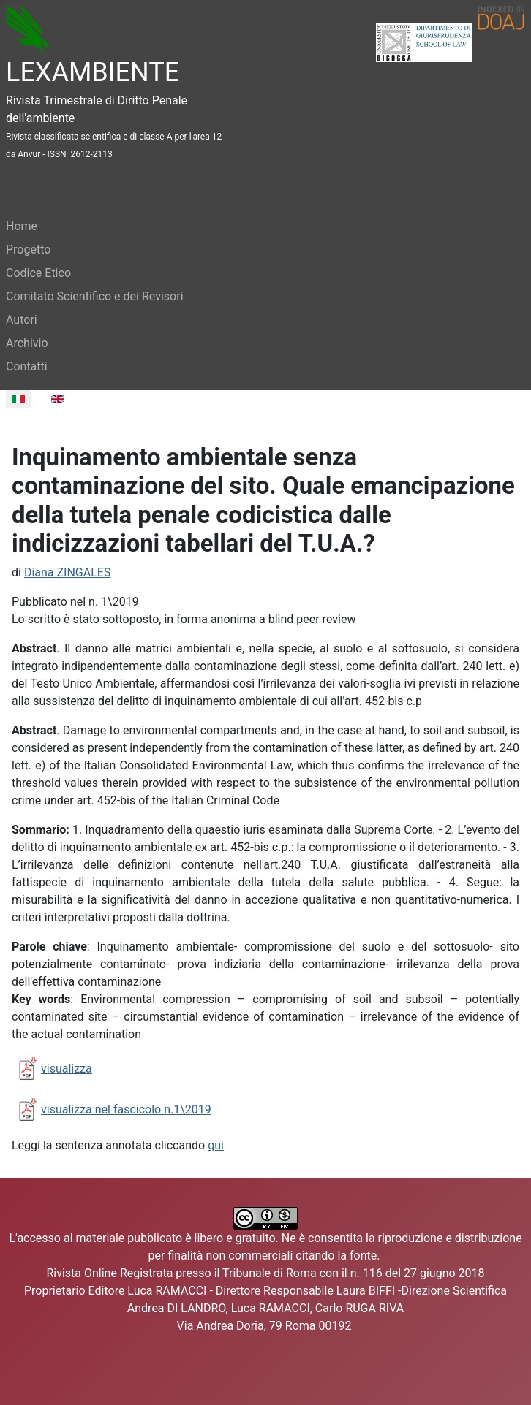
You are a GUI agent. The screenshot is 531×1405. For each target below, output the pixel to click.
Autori (21, 320)
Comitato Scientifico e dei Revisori (95, 296)
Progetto (28, 249)
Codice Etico (38, 273)
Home (21, 226)
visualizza (66, 1068)
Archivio (27, 343)
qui (216, 1145)
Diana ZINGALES (67, 572)
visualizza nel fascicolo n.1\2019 (126, 1109)
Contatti (27, 366)
